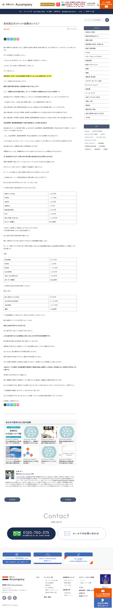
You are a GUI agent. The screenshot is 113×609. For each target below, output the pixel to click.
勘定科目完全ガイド (92, 36)
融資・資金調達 (91, 48)
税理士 (106, 149)
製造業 (88, 89)
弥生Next (88, 149)
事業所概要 (67, 583)
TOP (20, 11)
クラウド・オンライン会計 (94, 81)
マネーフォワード (90, 143)
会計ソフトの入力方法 (93, 97)
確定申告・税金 (91, 109)
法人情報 (49, 11)
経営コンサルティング (51, 590)
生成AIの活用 (90, 32)
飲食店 (88, 105)
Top (37, 577)
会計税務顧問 (49, 583)
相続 (87, 73)
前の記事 (12, 499)
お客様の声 (57, 11)
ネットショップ (89, 137)
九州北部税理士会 (22, 477)
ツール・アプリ (90, 93)
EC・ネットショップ (92, 85)
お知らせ (82, 593)
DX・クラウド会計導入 (51, 580)
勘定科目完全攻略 (91, 146)
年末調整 (102, 146)
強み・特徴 (47, 597)
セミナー (82, 580)
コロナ (103, 134)
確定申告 (97, 149)
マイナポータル (101, 137)
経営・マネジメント (92, 65)
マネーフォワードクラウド (94, 56)
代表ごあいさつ (68, 580)
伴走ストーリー (68, 595)
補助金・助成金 (91, 77)
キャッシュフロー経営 (91, 134)
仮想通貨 (101, 143)
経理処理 (89, 60)
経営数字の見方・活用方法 (94, 44)
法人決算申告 (49, 587)
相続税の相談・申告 (51, 592)
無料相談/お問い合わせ (69, 11)
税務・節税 (7, 29)
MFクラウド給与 (97, 131)
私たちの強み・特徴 (39, 11)
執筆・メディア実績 (85, 583)
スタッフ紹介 (68, 585)
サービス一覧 (28, 11)
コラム (80, 11)
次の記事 (68, 499)
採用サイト (82, 596)
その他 (88, 117)
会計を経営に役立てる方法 (95, 113)
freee (88, 52)
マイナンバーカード (91, 140)
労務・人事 (89, 101)
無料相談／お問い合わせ (87, 590)
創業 (87, 69)
